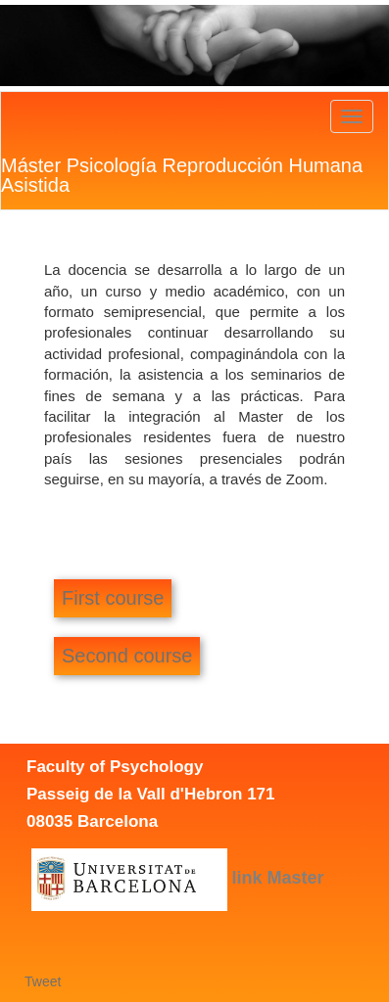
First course (113, 598)
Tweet (42, 981)
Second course (127, 655)
